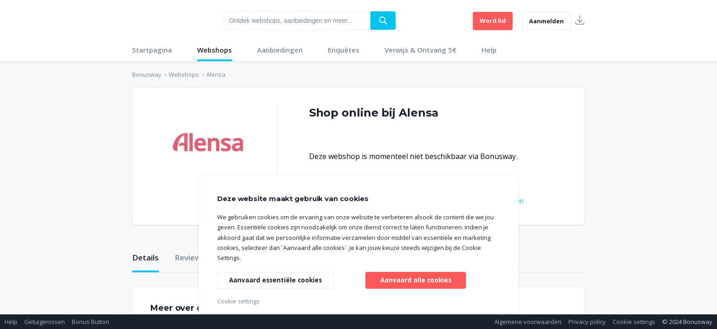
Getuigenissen (44, 322)
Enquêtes (343, 49)
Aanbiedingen (280, 49)
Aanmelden (546, 21)
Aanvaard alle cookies (416, 279)
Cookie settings (634, 322)
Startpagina (152, 49)
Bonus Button (90, 322)
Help (489, 49)
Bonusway (146, 74)
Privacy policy (587, 322)
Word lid (493, 20)
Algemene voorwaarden (528, 322)
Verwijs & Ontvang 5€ (420, 49)
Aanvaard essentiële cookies (277, 279)
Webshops (214, 49)
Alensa (215, 74)
